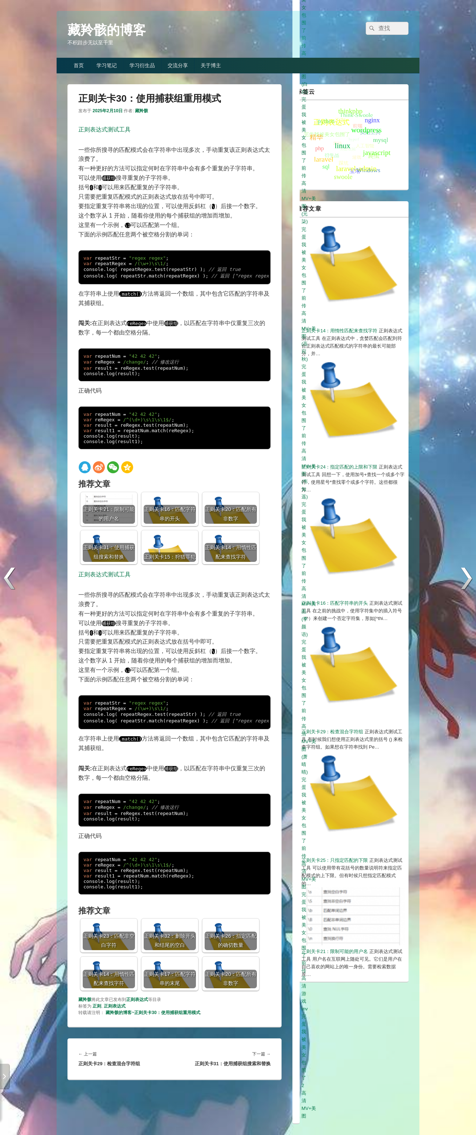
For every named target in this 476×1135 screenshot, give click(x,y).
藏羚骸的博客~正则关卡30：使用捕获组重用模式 (153, 1012)
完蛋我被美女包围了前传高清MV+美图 (341, 889)
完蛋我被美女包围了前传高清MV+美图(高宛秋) (350, 859)
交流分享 (178, 65)
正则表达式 (137, 999)
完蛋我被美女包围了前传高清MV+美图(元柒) (348, 851)
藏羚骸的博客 (106, 30)
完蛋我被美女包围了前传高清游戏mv (339, 897)
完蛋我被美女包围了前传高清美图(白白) (343, 843)
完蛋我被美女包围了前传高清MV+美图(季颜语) (350, 874)
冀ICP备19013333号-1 (387, 1109)
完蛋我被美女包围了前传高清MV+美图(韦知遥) (350, 866)
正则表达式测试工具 (104, 129)
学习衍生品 (142, 65)
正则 (97, 1006)
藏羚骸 (141, 110)
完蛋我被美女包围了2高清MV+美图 (338, 904)
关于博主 (211, 65)
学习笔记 (107, 65)
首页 (79, 65)
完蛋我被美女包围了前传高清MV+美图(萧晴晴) (350, 881)
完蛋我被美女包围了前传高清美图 (336, 836)
